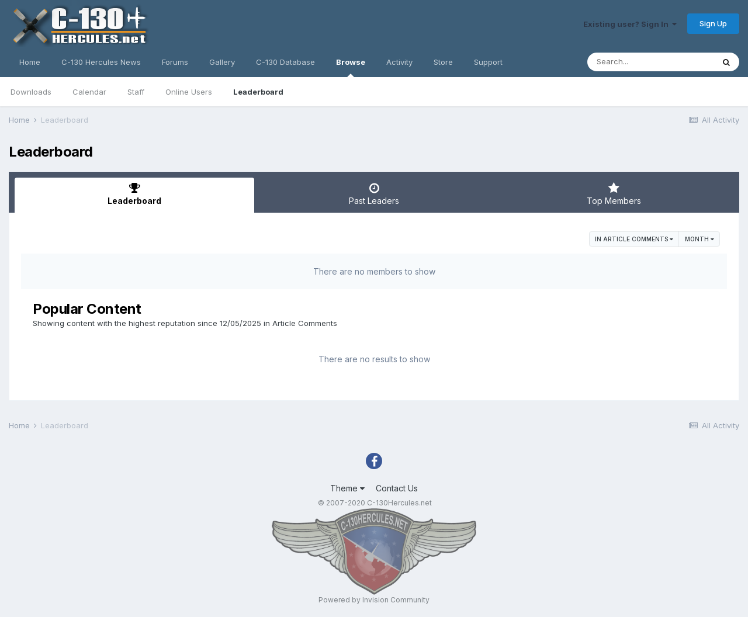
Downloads (31, 91)
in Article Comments (634, 238)
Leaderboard (258, 91)
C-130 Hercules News (101, 62)
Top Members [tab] (614, 194)
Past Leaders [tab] (374, 194)
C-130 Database (285, 62)
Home (29, 62)
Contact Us (397, 488)
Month (699, 238)
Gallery (222, 62)
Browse (350, 67)
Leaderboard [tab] (134, 194)
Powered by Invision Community (374, 599)
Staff (135, 91)
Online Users (188, 91)
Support (488, 62)
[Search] (650, 62)
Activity (399, 62)
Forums (175, 62)
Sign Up (713, 23)
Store (443, 62)
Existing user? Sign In (630, 24)
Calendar (89, 91)
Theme (347, 488)
